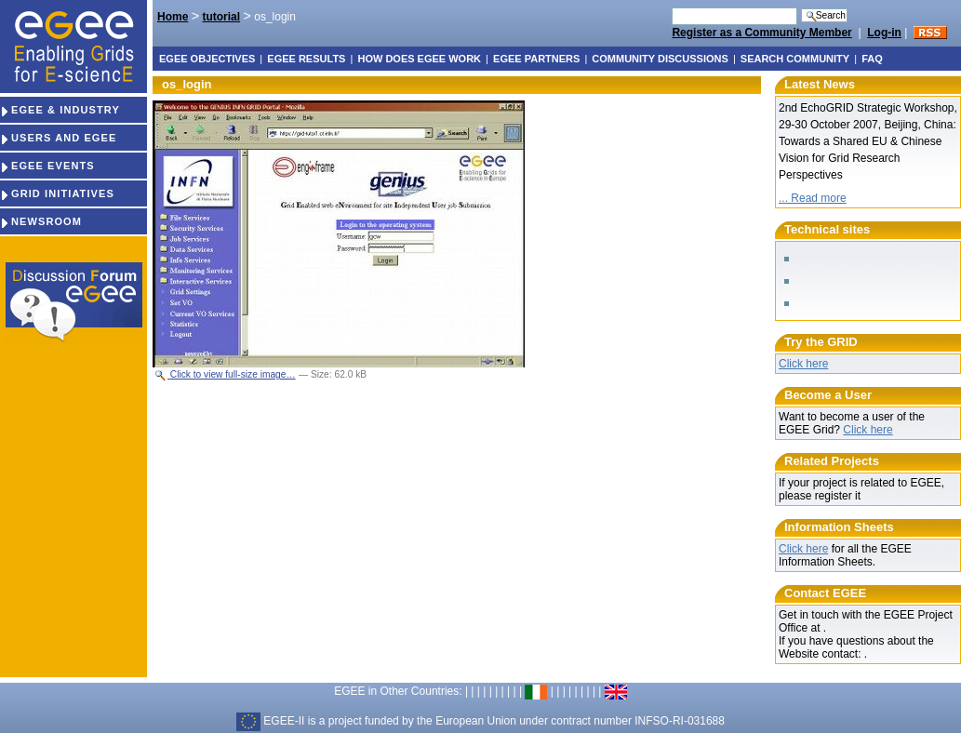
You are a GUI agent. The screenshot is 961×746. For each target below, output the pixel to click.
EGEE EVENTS (47, 165)
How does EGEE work (419, 58)
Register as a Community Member (761, 32)
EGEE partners (536, 58)
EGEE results (306, 58)
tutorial (221, 16)
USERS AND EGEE (58, 137)
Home (172, 16)
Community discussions (659, 58)
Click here (803, 363)
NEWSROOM (41, 221)
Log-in (884, 32)
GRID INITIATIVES (57, 193)
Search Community (795, 58)
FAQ (872, 58)
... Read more (813, 198)
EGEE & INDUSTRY (60, 109)
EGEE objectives (207, 58)
